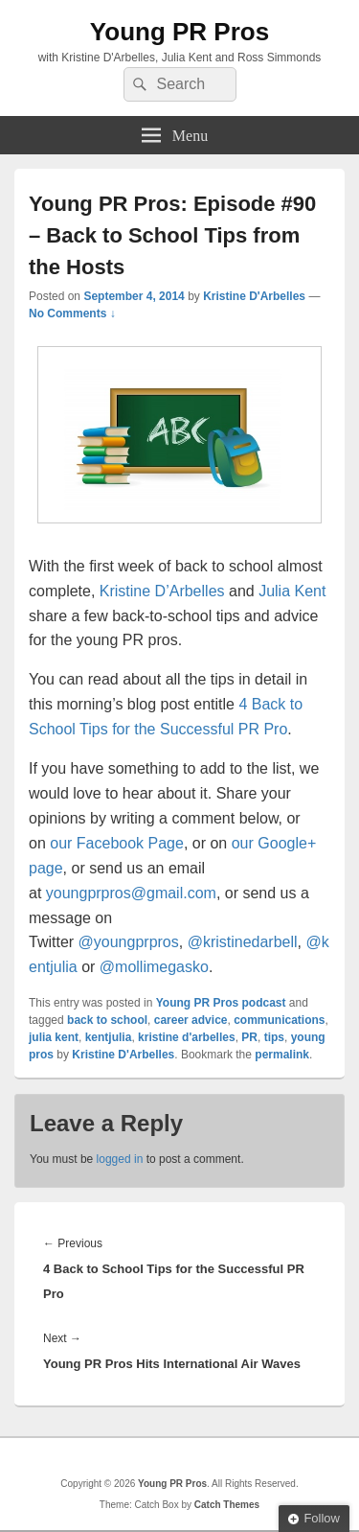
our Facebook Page (117, 843)
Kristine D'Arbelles (254, 296)
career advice (191, 1020)
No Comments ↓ (72, 313)
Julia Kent (291, 591)
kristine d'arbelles (187, 1037)
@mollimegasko (154, 967)
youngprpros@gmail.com (131, 893)
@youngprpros (129, 942)
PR (249, 1037)
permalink (282, 1054)
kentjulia (108, 1037)
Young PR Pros (179, 31)
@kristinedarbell (243, 942)
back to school (107, 1020)
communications (279, 1020)
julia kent (54, 1037)
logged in (120, 1159)
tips (274, 1037)
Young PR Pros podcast (221, 1003)
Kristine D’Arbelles (162, 591)
